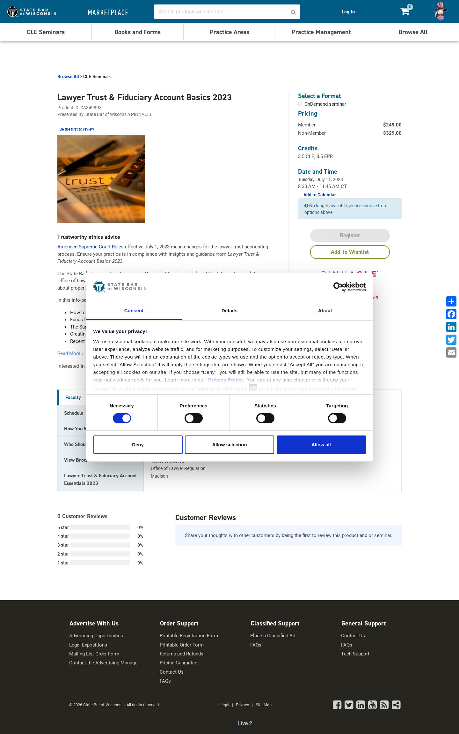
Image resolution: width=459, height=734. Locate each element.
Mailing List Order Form (94, 654)
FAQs (165, 681)
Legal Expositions (88, 645)
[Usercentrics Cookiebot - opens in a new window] (338, 287)
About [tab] (325, 310)
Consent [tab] (134, 310)
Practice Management (321, 32)
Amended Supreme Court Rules (90, 246)
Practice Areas (229, 32)
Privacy (242, 705)
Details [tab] (229, 310)
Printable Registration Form (189, 635)
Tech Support (355, 654)
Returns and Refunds (181, 654)
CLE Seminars (46, 32)
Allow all (321, 444)
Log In (348, 11)
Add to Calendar (319, 195)
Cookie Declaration (156, 388)
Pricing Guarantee (178, 663)
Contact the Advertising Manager (104, 663)
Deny (138, 444)
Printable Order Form (182, 645)
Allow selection (229, 444)
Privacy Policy (225, 379)
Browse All (413, 32)
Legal (224, 705)
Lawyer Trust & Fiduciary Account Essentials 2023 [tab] (100, 479)
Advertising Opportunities (96, 635)
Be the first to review (77, 129)
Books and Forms (137, 32)
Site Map (264, 705)
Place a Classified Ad (272, 635)
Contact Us (172, 672)
